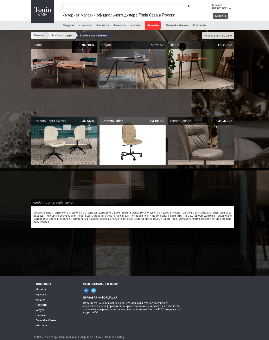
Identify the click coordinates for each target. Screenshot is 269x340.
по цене (227, 35)
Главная (39, 35)
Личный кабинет (177, 25)
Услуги (135, 25)
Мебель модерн (62, 35)
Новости (120, 25)
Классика (85, 25)
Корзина (220, 15)
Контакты (199, 25)
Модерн (68, 25)
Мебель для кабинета (94, 35)
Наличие (153, 25)
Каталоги (102, 25)
